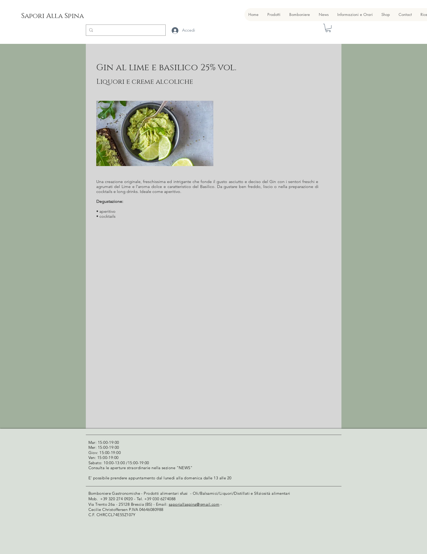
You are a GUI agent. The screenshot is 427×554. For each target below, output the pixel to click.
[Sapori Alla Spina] (52, 16)
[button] (328, 28)
